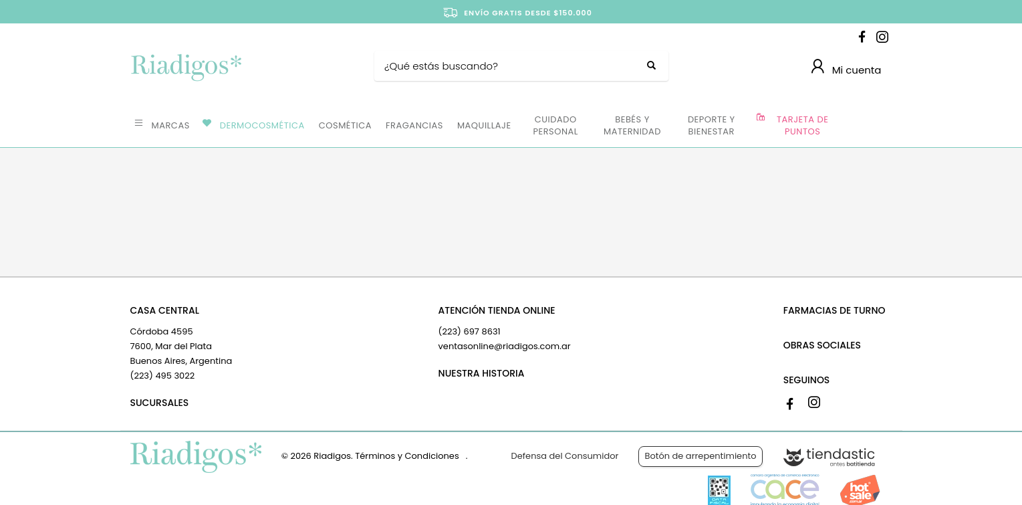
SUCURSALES (159, 402)
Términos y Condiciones (407, 455)
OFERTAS (864, 124)
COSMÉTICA (345, 125)
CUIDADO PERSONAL (555, 125)
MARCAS (171, 125)
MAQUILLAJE (484, 125)
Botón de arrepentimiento (700, 455)
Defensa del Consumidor (565, 455)
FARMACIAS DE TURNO (834, 310)
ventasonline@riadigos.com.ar (504, 346)
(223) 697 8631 (469, 331)
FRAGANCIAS (414, 125)
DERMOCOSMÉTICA (262, 125)
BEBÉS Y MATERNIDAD (632, 125)
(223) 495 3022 (162, 375)
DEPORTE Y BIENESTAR (711, 125)
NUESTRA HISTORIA (481, 373)
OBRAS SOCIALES (822, 345)
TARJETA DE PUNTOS (802, 125)
